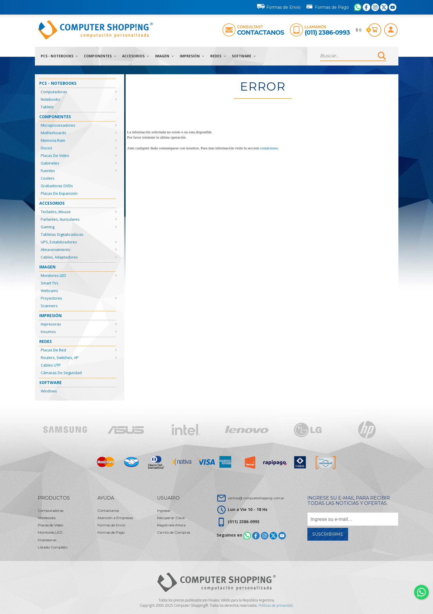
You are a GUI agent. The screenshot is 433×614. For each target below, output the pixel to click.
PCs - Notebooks (59, 56)
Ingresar (164, 510)
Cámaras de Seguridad (61, 372)
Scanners (49, 305)
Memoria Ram (53, 140)
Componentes (100, 56)
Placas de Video (55, 155)
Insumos (48, 331)
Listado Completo (52, 547)
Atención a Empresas (115, 518)
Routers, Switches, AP (60, 357)
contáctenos (269, 148)
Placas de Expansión (59, 193)
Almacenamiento (55, 249)
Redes (218, 56)
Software (244, 56)
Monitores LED (53, 275)
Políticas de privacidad (276, 605)
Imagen (164, 56)
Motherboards (53, 132)
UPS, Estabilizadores (59, 242)
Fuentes (48, 170)
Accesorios (135, 56)
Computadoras (54, 91)
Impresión (192, 56)
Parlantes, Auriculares (60, 219)
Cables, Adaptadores (59, 257)
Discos (46, 148)
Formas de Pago (327, 6)
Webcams (49, 290)
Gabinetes (50, 163)
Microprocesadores (58, 125)
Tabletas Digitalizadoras (62, 234)
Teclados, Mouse (56, 211)
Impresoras (51, 324)
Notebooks (50, 99)
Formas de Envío (279, 6)
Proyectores (51, 298)
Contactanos (260, 32)
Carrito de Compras (173, 532)
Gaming (47, 226)
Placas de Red (53, 350)
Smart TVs (49, 283)
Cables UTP (51, 365)
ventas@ (256, 498)
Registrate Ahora (171, 525)
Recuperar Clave (171, 518)
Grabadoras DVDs (57, 185)
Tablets (47, 106)
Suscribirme (327, 534)
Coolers (47, 178)
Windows (49, 391)
